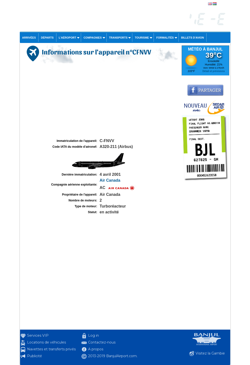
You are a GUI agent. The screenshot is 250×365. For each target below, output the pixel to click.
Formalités (165, 37)
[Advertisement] (100, 101)
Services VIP (38, 335)
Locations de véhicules (46, 342)
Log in (93, 335)
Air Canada (110, 180)
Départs (47, 37)
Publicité (34, 356)
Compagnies (92, 37)
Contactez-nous (101, 342)
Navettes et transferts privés (51, 349)
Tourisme (142, 37)
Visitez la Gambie (210, 353)
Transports (118, 37)
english (222, 4)
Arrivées (29, 37)
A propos (95, 349)
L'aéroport (67, 37)
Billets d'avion (192, 37)
